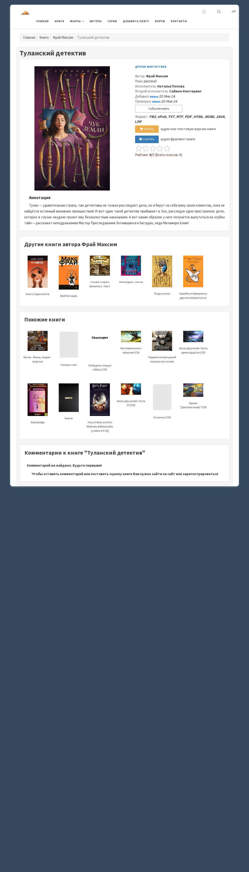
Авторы (96, 21)
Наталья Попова (170, 86)
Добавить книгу (136, 21)
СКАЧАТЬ (147, 139)
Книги (59, 21)
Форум (160, 21)
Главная (42, 21)
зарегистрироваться (200, 474)
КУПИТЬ (147, 129)
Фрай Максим (63, 37)
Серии (112, 21)
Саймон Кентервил (185, 91)
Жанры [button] (75, 21)
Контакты (179, 21)
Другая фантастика (150, 66)
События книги (158, 109)
